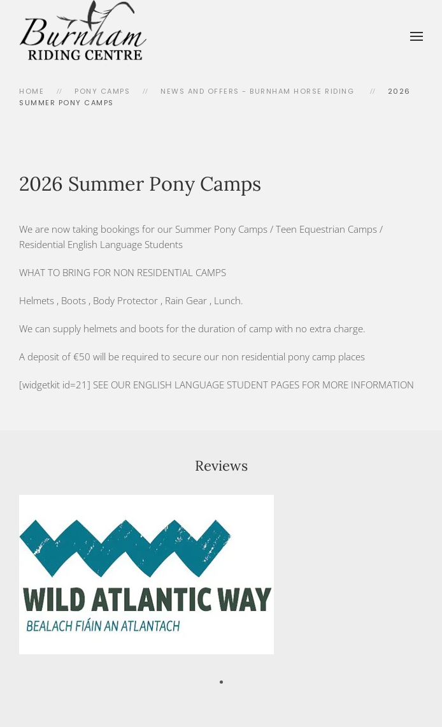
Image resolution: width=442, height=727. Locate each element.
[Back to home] (82, 36)
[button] (416, 36)
